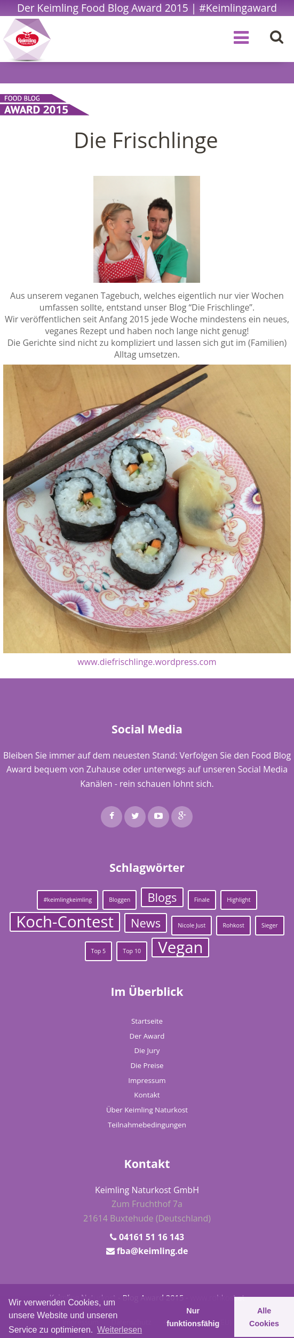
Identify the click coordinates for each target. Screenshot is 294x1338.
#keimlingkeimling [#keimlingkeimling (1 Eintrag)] (67, 899)
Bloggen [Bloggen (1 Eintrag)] (119, 899)
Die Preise (146, 1065)
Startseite (147, 1021)
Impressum (146, 1080)
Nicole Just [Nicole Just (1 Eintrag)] (191, 925)
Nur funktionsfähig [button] (192, 1317)
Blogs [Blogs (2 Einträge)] (162, 897)
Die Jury (147, 1050)
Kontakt (147, 1095)
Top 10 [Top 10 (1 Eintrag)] (132, 951)
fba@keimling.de (152, 1251)
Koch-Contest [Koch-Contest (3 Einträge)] (65, 922)
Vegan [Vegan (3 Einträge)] (180, 947)
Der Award (147, 1036)
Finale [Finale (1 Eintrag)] (202, 899)
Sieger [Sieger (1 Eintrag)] (269, 925)
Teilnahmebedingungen (147, 1125)
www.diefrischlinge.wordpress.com (146, 662)
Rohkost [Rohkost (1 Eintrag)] (233, 925)
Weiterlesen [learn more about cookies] (119, 1329)
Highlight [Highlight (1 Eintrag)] (238, 899)
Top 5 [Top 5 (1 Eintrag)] (98, 951)
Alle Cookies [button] (264, 1317)
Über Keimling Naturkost (147, 1110)
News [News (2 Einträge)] (146, 923)
